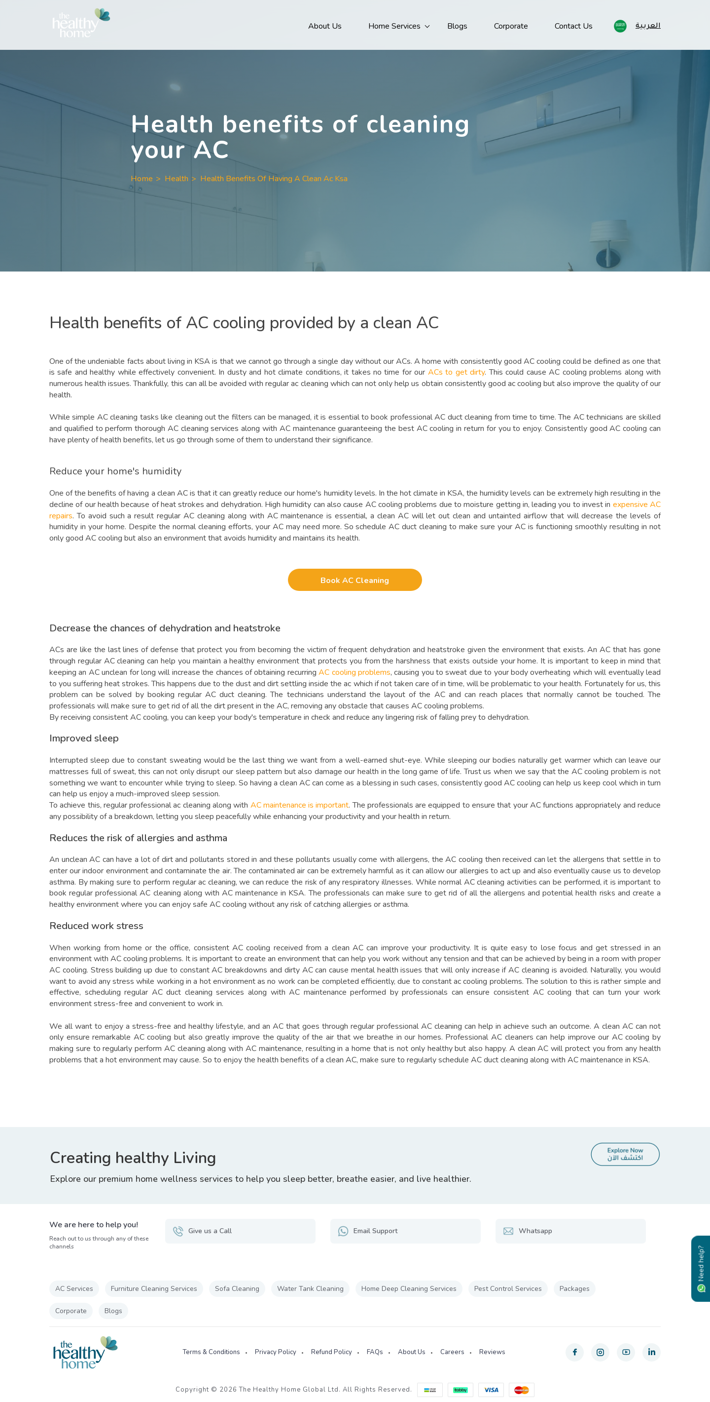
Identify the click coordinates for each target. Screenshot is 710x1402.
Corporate (511, 26)
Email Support (367, 1231)
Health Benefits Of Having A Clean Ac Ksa (274, 178)
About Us (325, 26)
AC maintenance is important (299, 805)
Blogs (457, 26)
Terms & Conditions (211, 1352)
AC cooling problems (354, 672)
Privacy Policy (275, 1352)
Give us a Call (202, 1231)
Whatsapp (527, 1231)
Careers (452, 1352)
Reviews (492, 1352)
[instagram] (600, 1352)
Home (142, 178)
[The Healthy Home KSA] (81, 25)
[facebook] (575, 1352)
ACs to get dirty (456, 372)
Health (176, 178)
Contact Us (574, 26)
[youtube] (626, 1352)
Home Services (394, 26)
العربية (648, 25)
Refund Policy (331, 1352)
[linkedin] (651, 1352)
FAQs (375, 1352)
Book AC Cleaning (354, 580)
